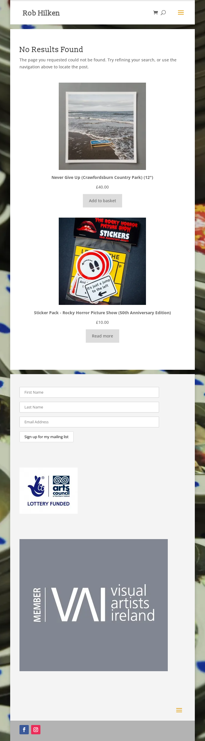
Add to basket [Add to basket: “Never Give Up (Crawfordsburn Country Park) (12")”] (102, 200)
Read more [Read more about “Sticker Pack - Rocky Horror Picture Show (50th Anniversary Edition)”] (102, 336)
